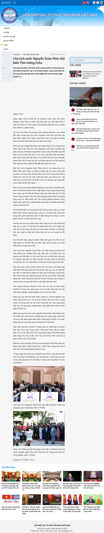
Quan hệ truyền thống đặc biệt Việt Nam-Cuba (11, 503)
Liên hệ (5, 49)
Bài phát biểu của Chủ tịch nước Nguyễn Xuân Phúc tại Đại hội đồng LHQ (72, 481)
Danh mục (6, 2)
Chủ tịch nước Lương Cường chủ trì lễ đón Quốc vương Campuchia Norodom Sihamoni (90, 74)
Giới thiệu (6, 32)
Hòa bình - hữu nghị (9, 36)
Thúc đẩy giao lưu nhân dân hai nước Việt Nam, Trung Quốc (91, 504)
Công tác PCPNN (8, 41)
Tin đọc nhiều (74, 81)
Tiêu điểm (71, 65)
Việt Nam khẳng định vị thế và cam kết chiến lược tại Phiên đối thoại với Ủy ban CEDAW (84, 129)
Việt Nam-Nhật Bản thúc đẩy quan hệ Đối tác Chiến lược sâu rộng (52, 504)
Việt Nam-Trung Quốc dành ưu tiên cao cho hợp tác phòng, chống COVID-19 (31, 482)
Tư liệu (4, 45)
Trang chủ (6, 28)
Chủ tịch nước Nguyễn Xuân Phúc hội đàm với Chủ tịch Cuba (91, 481)
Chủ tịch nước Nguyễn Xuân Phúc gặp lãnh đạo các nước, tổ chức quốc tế (52, 481)
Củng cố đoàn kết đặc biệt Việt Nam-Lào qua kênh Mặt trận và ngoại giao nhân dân (84, 119)
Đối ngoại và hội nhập (24, 54)
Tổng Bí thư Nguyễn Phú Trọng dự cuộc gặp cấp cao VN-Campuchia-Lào (10, 481)
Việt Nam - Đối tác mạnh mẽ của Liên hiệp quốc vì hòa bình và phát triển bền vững (31, 505)
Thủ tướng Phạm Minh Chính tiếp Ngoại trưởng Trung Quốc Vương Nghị (72, 504)
